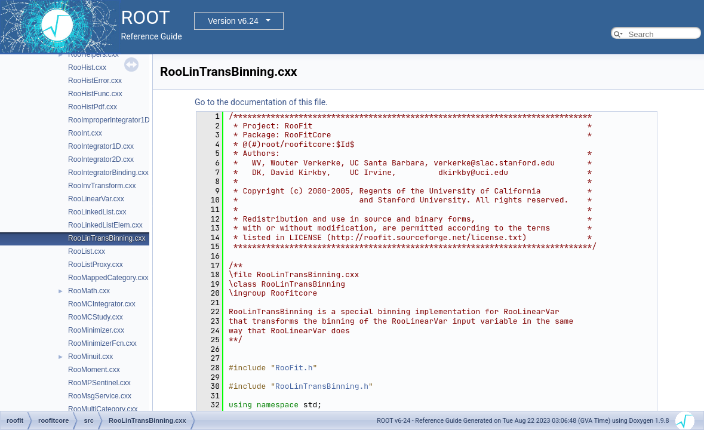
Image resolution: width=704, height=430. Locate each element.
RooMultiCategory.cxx (102, 409)
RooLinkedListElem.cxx (105, 225)
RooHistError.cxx (95, 80)
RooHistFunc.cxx (95, 94)
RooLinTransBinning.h (321, 386)
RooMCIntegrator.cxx (102, 304)
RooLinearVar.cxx (96, 199)
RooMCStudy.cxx (95, 317)
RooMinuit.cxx (90, 356)
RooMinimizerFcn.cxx (102, 343)
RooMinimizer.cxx (96, 330)
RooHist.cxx (87, 67)
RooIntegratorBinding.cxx (108, 172)
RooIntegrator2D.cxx (101, 159)
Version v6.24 (233, 21)
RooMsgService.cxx (99, 396)
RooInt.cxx (85, 133)
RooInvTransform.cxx (102, 186)
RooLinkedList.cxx (97, 212)
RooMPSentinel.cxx (99, 383)
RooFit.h (293, 368)
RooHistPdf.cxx (92, 107)
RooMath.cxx (89, 291)
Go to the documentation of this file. (261, 102)
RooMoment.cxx (94, 370)
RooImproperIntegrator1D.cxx (115, 120)
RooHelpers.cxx (93, 54)
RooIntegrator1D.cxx (101, 146)
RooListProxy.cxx (95, 264)
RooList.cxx (86, 251)
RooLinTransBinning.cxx (107, 238)
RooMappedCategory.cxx (108, 278)
